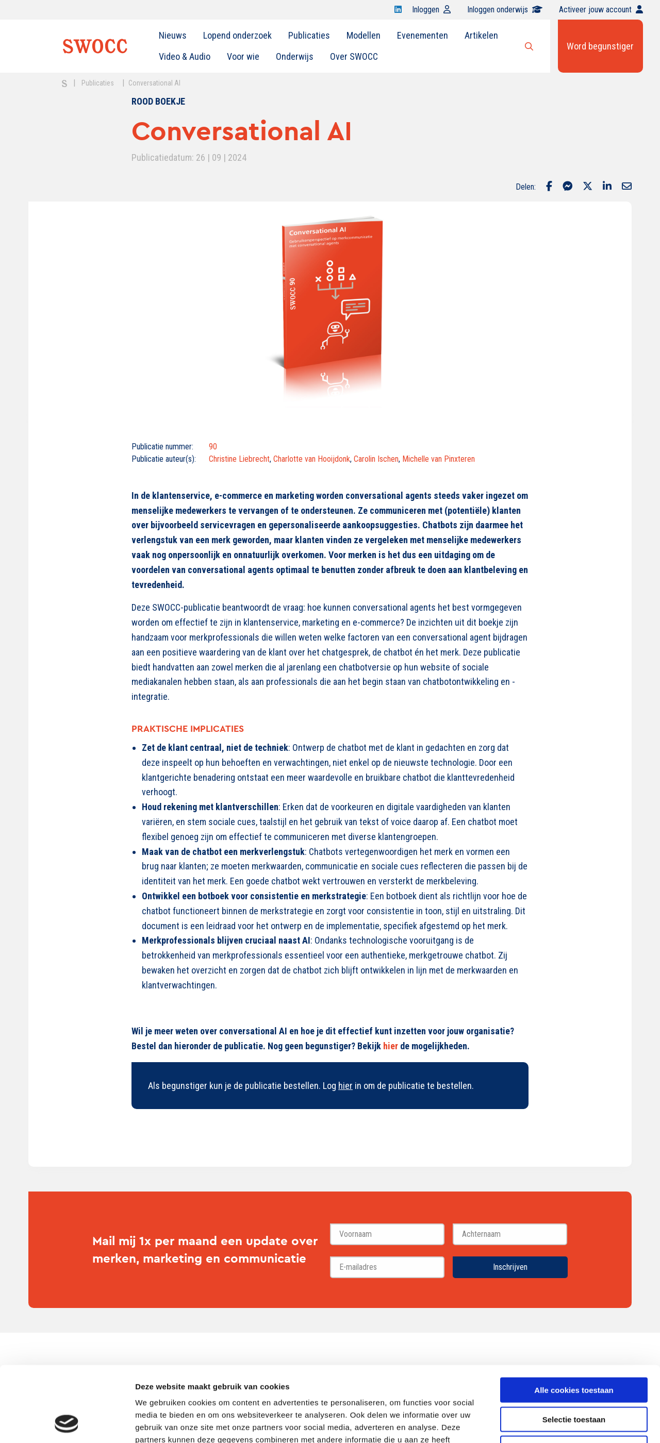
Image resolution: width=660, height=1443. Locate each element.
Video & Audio (184, 56)
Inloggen (431, 9)
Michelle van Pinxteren (438, 459)
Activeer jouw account (601, 9)
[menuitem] (173, 35)
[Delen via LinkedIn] (607, 187)
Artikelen (481, 35)
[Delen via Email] (627, 187)
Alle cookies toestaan (573, 1319)
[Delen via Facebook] (549, 187)
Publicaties (309, 35)
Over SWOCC (354, 56)
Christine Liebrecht (239, 459)
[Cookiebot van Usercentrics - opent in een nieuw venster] (67, 1423)
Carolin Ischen (376, 459)
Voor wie (243, 56)
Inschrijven (510, 1267)
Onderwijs (295, 56)
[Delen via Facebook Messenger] (567, 187)
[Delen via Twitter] (587, 187)
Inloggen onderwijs (504, 9)
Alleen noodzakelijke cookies (574, 1377)
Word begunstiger (600, 46)
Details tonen (557, 1422)
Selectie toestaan (574, 1348)
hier (390, 1046)
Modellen (363, 35)
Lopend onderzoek (237, 35)
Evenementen (422, 35)
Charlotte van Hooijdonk (311, 459)
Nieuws (173, 35)
